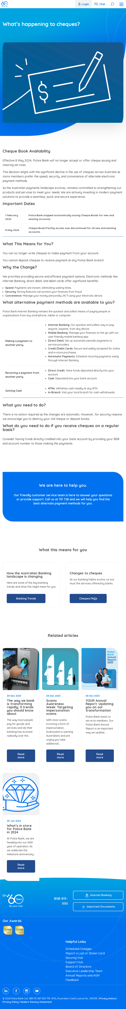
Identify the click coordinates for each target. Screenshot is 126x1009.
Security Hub (74, 958)
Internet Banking (101, 895)
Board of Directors (78, 966)
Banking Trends (26, 598)
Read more (21, 755)
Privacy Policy (11, 1001)
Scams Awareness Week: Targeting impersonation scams (59, 707)
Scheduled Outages (79, 949)
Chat (102, 4)
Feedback (72, 980)
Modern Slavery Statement (36, 1001)
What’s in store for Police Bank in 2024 (19, 829)
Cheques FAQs (88, 598)
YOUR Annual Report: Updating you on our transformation (100, 705)
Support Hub (74, 962)
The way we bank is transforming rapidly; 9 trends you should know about (20, 707)
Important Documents (101, 906)
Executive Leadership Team (84, 971)
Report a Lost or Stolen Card (85, 953)
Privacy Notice (107, 998)
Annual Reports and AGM (83, 975)
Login (83, 4)
